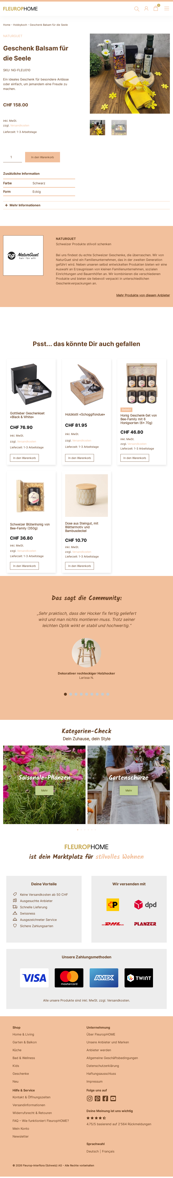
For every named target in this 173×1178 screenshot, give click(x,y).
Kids (16, 1066)
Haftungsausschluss (101, 1074)
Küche (17, 1050)
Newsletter (21, 1136)
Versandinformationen (29, 1105)
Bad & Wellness (24, 1058)
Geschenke (21, 1074)
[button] (65, 694)
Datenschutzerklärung (102, 1066)
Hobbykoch (20, 24)
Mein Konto (21, 1128)
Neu (15, 1081)
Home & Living (23, 1034)
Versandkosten (19, 125)
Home (6, 24)
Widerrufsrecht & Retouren (32, 1113)
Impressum (94, 1081)
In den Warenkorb (42, 157)
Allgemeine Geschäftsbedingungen (112, 1058)
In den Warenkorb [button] (24, 458)
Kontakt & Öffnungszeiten (31, 1097)
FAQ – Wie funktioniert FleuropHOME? (41, 1121)
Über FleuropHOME (100, 1034)
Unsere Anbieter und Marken (107, 1042)
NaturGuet (12, 36)
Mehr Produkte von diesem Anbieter (143, 295)
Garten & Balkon (25, 1042)
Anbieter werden (98, 1050)
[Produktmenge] (12, 157)
